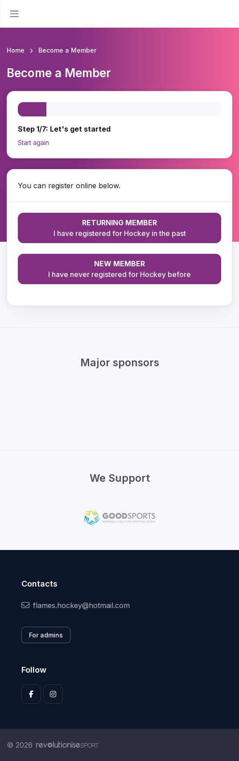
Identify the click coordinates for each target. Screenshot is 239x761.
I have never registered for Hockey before (119, 268)
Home (16, 50)
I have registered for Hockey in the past (119, 227)
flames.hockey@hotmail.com (75, 605)
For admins (46, 635)
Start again (33, 142)
